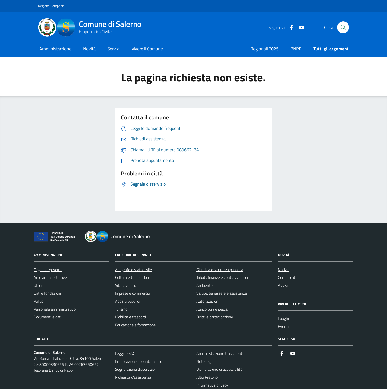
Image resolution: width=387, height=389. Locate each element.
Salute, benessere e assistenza (221, 293)
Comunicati (287, 277)
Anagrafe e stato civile (133, 269)
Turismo (121, 309)
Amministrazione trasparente (220, 353)
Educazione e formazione (135, 325)
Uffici (38, 285)
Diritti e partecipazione (214, 317)
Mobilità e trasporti (130, 317)
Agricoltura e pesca (212, 309)
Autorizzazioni (207, 301)
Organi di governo (48, 269)
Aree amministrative (50, 277)
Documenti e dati (47, 317)
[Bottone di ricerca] (343, 27)
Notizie (283, 269)
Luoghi (283, 318)
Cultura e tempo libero (133, 277)
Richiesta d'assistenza (133, 377)
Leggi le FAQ (125, 353)
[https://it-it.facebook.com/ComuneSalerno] (289, 27)
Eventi (283, 326)
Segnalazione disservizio (135, 369)
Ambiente (204, 285)
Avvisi (283, 285)
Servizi (113, 48)
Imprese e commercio (132, 293)
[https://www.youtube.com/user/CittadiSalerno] (299, 27)
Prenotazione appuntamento (138, 361)
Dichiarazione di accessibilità (219, 369)
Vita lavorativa (127, 285)
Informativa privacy (212, 385)
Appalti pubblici (127, 301)
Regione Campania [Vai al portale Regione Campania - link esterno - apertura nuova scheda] (51, 5)
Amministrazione (55, 48)
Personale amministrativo (55, 309)
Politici (39, 301)
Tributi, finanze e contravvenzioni (223, 277)
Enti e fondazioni (47, 293)
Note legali (205, 361)
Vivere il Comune (147, 48)
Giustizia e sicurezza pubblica (219, 269)
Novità (89, 48)
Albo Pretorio (207, 377)
